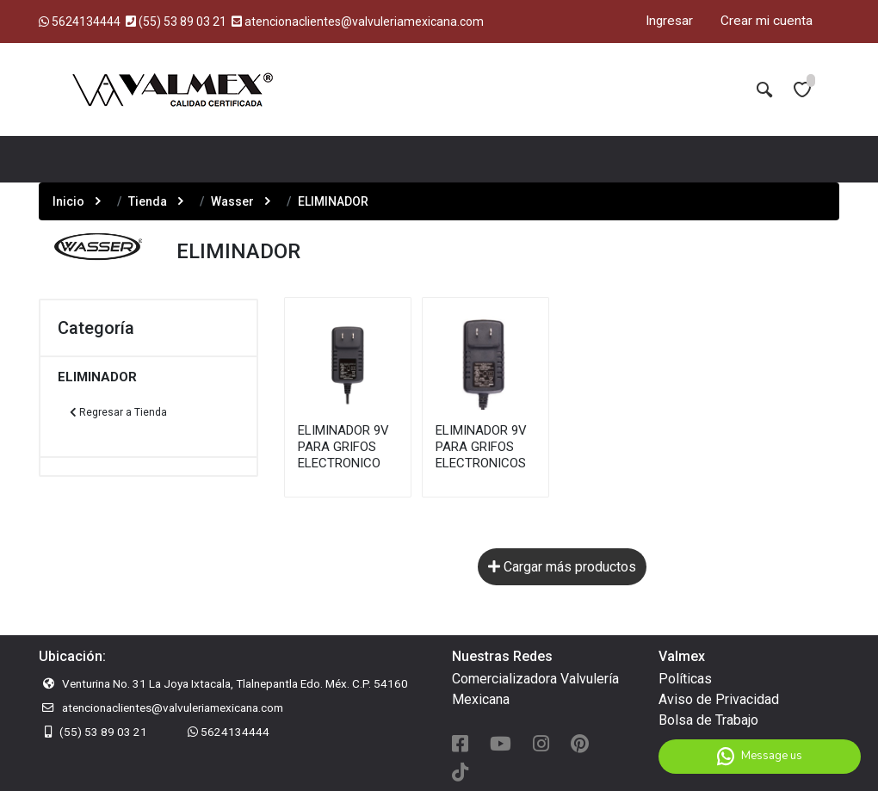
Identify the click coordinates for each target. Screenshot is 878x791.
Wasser (232, 201)
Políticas (685, 678)
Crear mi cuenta (766, 20)
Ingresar (669, 20)
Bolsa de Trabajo (708, 720)
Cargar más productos (562, 567)
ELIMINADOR (97, 377)
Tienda (147, 201)
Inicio (68, 201)
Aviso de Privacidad (718, 699)
